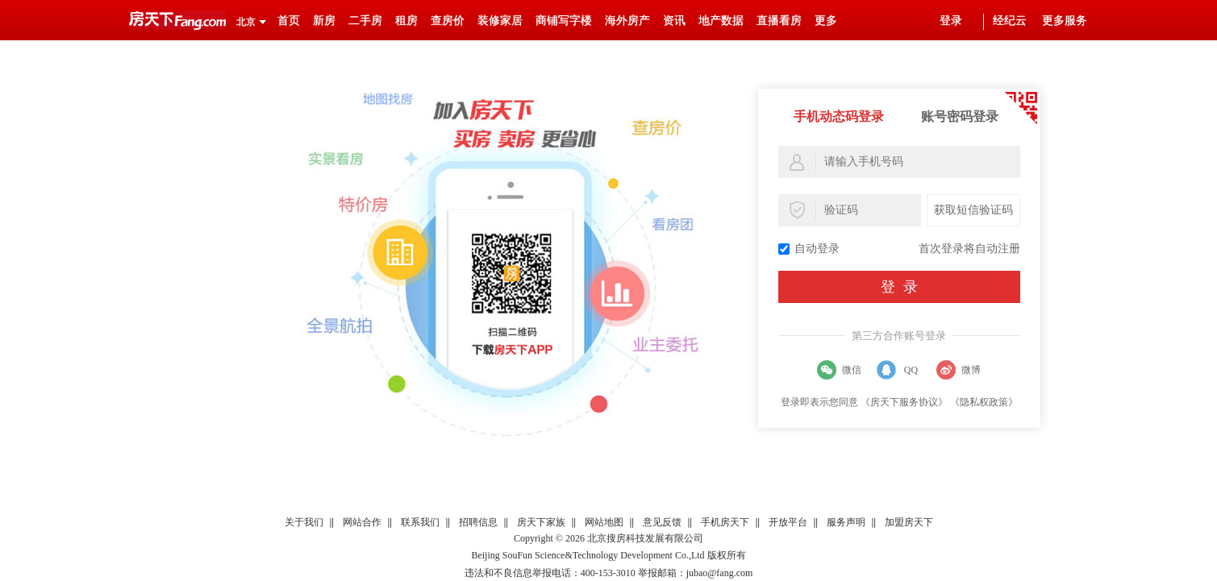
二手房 (365, 21)
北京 (246, 21)
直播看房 (779, 21)
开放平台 (788, 522)
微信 (851, 370)
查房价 (448, 21)
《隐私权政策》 (984, 402)
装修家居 (500, 21)
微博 (971, 370)
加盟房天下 (909, 522)
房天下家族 (541, 522)
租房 (406, 21)
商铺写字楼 (564, 21)
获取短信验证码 (973, 210)
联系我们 (420, 522)
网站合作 (362, 522)
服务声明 (846, 522)
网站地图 (604, 522)
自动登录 (809, 249)
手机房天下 (725, 522)
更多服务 (1064, 21)
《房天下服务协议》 (904, 402)
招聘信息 (478, 522)
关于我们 (304, 522)
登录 (951, 21)
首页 (288, 21)
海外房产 (627, 21)
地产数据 (721, 21)
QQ (911, 370)
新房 (324, 21)
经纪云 (1010, 21)
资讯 (674, 21)
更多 (826, 21)
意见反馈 (662, 522)
